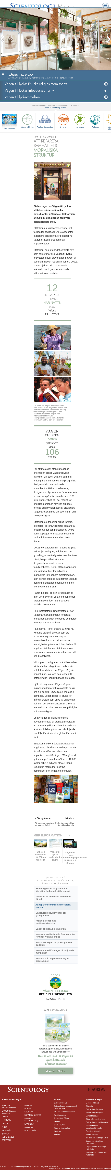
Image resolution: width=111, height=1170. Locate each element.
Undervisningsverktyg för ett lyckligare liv (50, 914)
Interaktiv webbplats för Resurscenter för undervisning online (55, 935)
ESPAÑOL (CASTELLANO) (31, 1119)
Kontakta (57, 1131)
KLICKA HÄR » (55, 998)
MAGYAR (28, 1105)
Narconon (79, 120)
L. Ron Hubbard (60, 1103)
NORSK (27, 1109)
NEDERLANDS (8, 1137)
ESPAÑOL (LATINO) (32, 1115)
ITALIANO (28, 1127)
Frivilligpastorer (60, 1115)
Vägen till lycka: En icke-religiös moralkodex (36, 84)
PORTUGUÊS (30, 1130)
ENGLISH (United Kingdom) (9, 1112)
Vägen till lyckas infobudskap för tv (29, 90)
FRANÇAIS (6, 1120)
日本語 (4, 1127)
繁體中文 (5, 1134)
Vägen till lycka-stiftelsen (22, 97)
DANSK (5, 1117)
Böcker (57, 1121)
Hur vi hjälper (9, 128)
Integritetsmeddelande (58, 1168)
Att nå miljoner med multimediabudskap (46, 922)
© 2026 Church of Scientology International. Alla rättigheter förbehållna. (29, 1166)
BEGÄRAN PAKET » (55, 1070)
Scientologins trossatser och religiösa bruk (65, 1107)
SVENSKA (28, 1112)
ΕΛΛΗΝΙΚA (29, 1124)
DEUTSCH (6, 1140)
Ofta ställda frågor (61, 1118)
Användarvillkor (88, 1168)
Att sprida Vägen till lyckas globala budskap (54, 943)
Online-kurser (59, 1125)
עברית (5, 1123)
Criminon (63, 120)
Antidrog (95, 120)
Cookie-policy (74, 1168)
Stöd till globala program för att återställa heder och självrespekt (53, 889)
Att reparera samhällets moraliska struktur (53, 906)
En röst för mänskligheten (64, 1112)
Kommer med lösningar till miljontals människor (55, 951)
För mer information (62, 1128)
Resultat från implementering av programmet (52, 959)
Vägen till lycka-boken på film (51, 929)
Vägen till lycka (27, 120)
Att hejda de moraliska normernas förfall (53, 897)
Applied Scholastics (45, 120)
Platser (57, 1134)
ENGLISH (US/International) (9, 1106)
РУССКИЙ (6, 1130)
